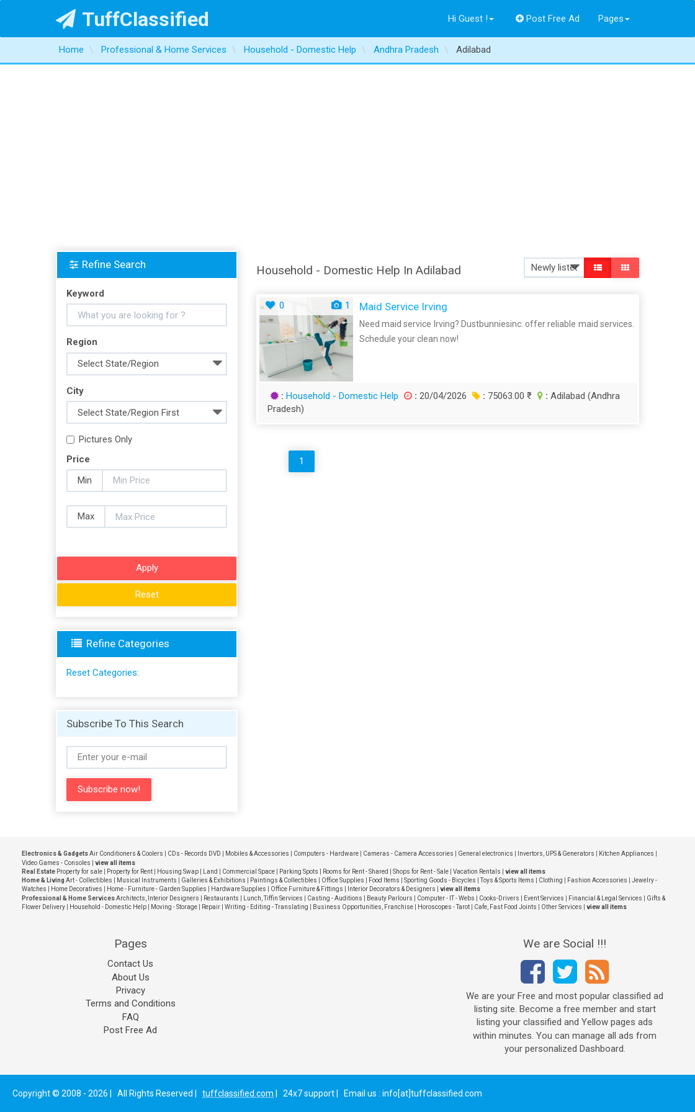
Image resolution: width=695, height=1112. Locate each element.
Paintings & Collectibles (283, 880)
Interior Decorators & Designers (392, 889)
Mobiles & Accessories (257, 853)
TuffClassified (132, 19)
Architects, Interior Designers (157, 898)
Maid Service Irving (403, 306)
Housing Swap (178, 871)
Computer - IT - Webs (446, 898)
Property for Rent (130, 871)
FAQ (130, 1017)
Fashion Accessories (597, 880)
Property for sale (79, 871)
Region (81, 342)
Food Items (384, 880)
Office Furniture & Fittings (307, 889)
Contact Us (130, 963)
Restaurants (221, 898)
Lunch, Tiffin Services (273, 898)
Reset (147, 594)
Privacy (130, 990)
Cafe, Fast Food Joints (505, 907)
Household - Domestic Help (342, 395)
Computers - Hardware (326, 853)
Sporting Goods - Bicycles (440, 880)
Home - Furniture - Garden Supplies (157, 889)
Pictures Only (99, 439)
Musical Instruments (147, 880)
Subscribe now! (109, 789)
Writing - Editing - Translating (266, 907)
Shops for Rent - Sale (421, 871)
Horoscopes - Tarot (444, 907)
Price (78, 459)
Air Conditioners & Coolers (126, 853)
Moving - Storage (174, 907)
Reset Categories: (102, 672)
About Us (131, 977)
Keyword (85, 293)
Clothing (551, 880)
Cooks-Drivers (499, 898)
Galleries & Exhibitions (213, 880)
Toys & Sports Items (507, 880)
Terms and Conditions (131, 1003)
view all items (115, 862)
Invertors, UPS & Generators (556, 853)
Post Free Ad (548, 18)
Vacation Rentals (477, 871)
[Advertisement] (347, 157)
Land (210, 871)
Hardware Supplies (238, 889)
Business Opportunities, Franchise (363, 907)
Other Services (561, 907)
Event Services (544, 898)
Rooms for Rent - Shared (355, 871)
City (75, 391)
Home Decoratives (76, 889)
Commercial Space (248, 871)
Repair (211, 907)
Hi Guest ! (471, 18)
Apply (147, 567)
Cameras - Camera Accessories (408, 853)
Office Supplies (342, 880)
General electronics (485, 853)
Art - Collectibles (89, 880)
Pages (614, 18)
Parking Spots (298, 871)
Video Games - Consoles (56, 862)
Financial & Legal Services (605, 898)
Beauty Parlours (390, 898)
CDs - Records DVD (194, 853)
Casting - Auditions (334, 898)
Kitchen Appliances (626, 853)
